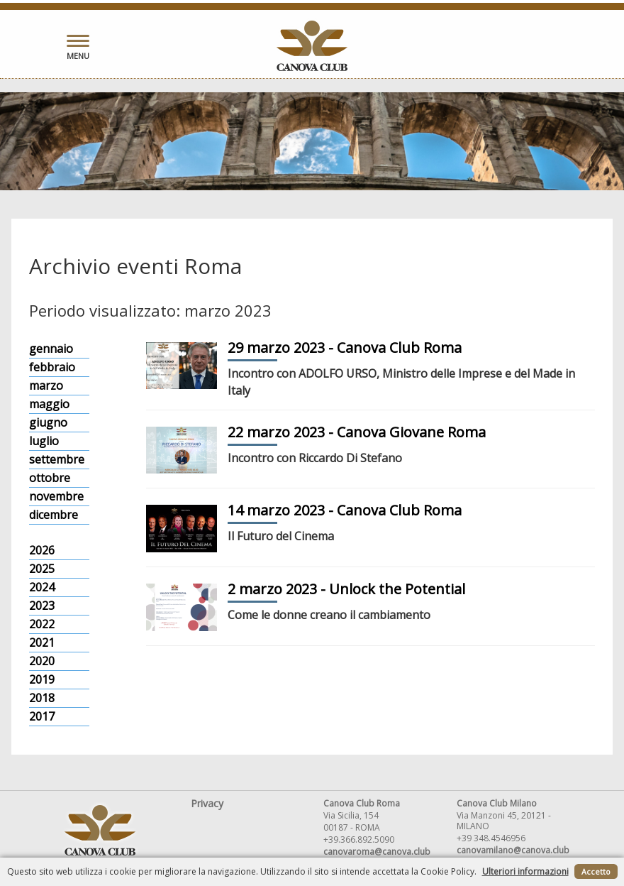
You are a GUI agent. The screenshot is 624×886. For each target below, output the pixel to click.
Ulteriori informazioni (525, 871)
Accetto (596, 871)
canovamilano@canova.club (513, 850)
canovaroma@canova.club (376, 852)
